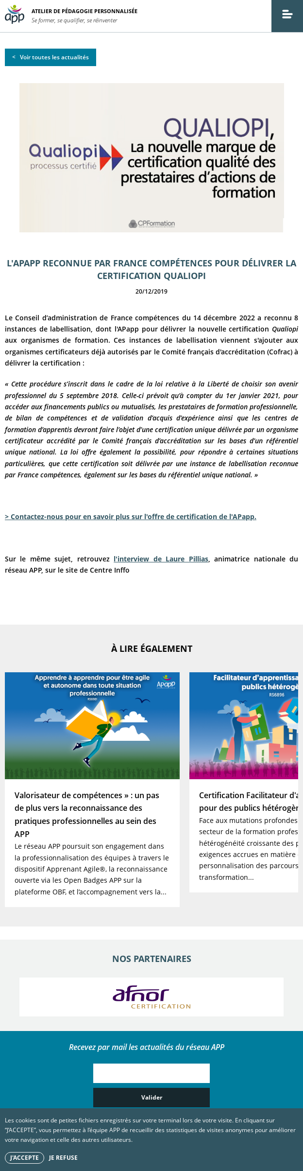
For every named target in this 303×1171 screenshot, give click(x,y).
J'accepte (24, 1158)
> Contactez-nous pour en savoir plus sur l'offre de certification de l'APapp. (130, 516)
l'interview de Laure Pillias (161, 558)
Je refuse (63, 1158)
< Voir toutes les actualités (50, 57)
